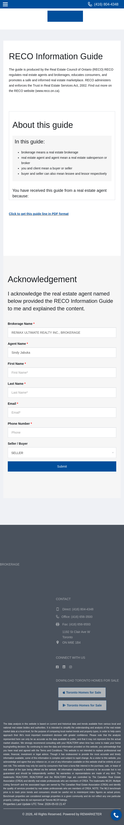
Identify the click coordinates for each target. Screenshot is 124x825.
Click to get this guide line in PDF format (39, 214)
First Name (17, 363)
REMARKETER (91, 814)
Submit (62, 466)
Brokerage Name (21, 323)
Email (13, 403)
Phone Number (20, 423)
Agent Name (18, 343)
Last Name (17, 383)
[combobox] (62, 452)
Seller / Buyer (18, 443)
